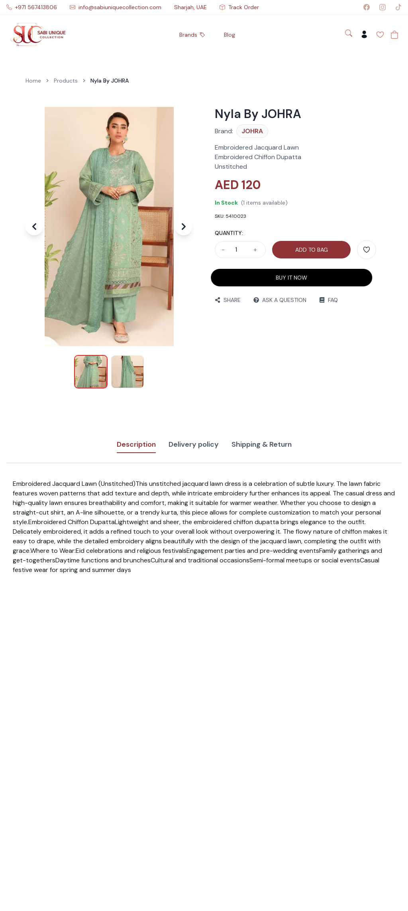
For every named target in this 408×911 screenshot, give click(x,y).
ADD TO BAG (311, 249)
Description (136, 446)
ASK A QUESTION (278, 300)
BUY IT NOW (288, 277)
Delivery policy (194, 444)
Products (66, 80)
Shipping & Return (261, 444)
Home (33, 80)
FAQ (327, 300)
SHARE (226, 300)
